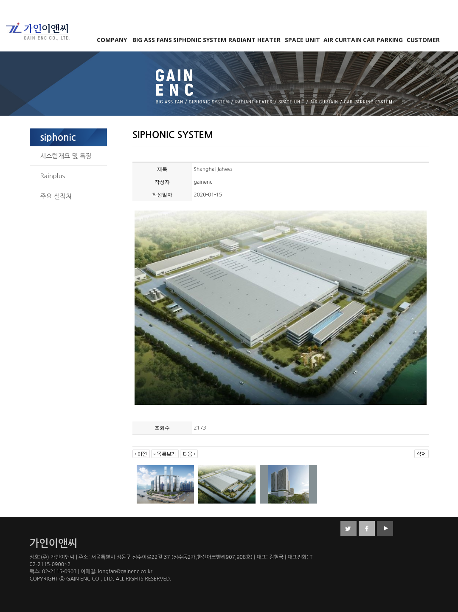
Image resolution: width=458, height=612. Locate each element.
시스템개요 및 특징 (66, 156)
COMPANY (112, 40)
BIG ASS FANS (152, 40)
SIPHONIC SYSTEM (199, 40)
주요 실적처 (56, 196)
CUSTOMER (423, 40)
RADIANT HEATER (254, 40)
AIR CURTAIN (342, 40)
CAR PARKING (383, 40)
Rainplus (52, 176)
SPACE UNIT (302, 40)
